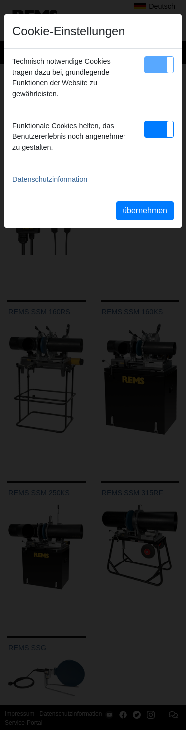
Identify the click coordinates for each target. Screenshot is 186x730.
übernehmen (145, 210)
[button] (159, 64)
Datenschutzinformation (49, 179)
